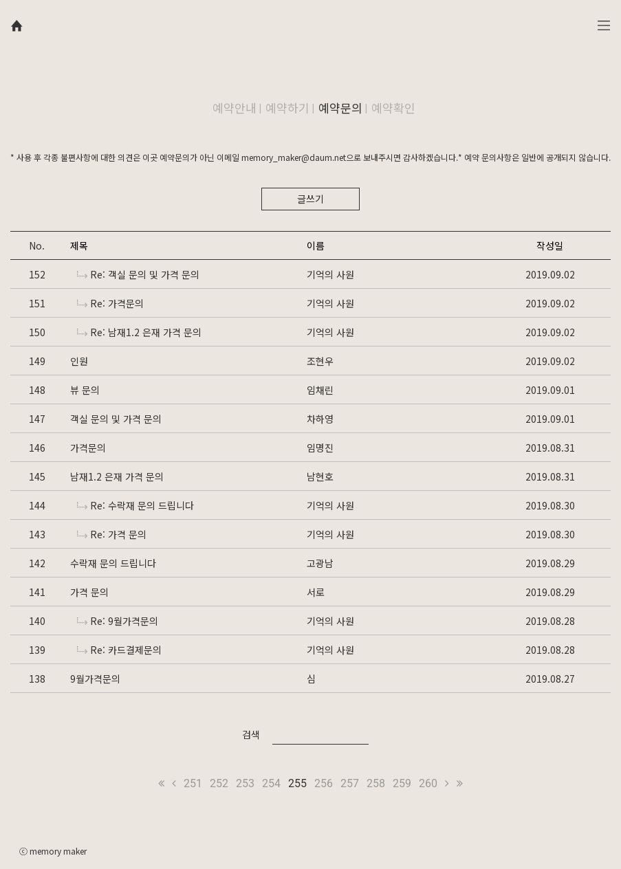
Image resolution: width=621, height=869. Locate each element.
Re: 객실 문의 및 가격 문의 (138, 274)
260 (428, 783)
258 (376, 783)
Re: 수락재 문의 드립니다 (135, 505)
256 (323, 783)
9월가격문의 (95, 678)
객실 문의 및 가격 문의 (116, 419)
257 (349, 783)
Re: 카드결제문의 (119, 650)
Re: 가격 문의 (111, 534)
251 (193, 783)
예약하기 (287, 107)
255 (297, 783)
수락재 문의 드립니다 (113, 563)
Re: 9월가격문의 (117, 621)
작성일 (549, 245)
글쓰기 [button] (310, 199)
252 (219, 783)
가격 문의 (89, 592)
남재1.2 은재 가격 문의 (117, 476)
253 (245, 783)
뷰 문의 (85, 390)
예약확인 (393, 107)
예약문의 (340, 107)
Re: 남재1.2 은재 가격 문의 (139, 332)
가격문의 (88, 447)
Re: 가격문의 (110, 303)
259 (402, 783)
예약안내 (235, 107)
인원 (79, 361)
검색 (251, 734)
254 (271, 783)
